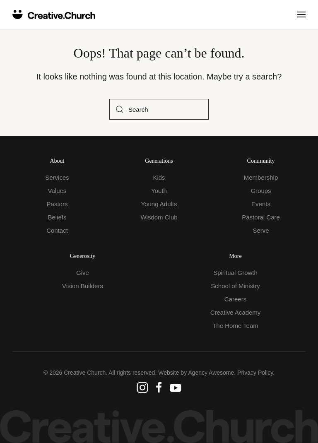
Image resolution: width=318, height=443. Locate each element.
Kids (159, 177)
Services (57, 177)
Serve (261, 230)
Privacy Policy (255, 372)
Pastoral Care (261, 217)
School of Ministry (235, 285)
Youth (159, 190)
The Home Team (235, 325)
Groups (261, 190)
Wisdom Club (158, 217)
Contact (57, 230)
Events (260, 203)
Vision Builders (82, 285)
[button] (301, 14)
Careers (235, 299)
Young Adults (159, 203)
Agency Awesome (211, 372)
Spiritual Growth (235, 272)
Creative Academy (235, 312)
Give (82, 272)
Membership (261, 177)
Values (57, 190)
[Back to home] (53, 14)
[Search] (159, 109)
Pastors (57, 203)
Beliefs (57, 217)
